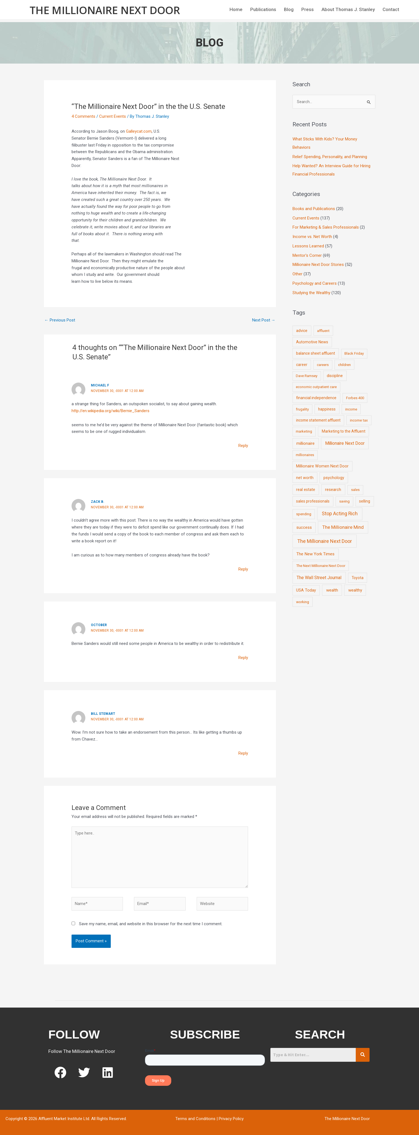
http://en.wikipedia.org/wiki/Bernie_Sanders (110, 410)
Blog (289, 9)
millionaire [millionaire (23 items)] (305, 443)
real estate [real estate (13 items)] (305, 489)
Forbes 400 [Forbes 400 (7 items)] (355, 398)
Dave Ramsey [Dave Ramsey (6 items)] (306, 376)
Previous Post (59, 320)
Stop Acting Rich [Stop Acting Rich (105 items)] (340, 513)
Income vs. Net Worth (312, 236)
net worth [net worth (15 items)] (304, 477)
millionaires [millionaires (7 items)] (305, 455)
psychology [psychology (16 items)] (333, 477)
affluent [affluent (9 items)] (323, 330)
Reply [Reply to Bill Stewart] (243, 753)
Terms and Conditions (195, 1118)
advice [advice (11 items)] (301, 330)
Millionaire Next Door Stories (318, 264)
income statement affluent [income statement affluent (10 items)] (318, 420)
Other (297, 273)
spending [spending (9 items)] (303, 514)
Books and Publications (313, 208)
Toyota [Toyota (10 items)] (357, 578)
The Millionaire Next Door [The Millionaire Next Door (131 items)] (324, 541)
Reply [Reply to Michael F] (243, 445)
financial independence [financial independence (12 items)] (316, 398)
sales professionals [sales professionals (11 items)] (313, 501)
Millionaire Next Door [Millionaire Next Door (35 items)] (345, 443)
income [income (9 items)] (351, 409)
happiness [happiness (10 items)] (327, 409)
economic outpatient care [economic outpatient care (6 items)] (316, 387)
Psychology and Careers (314, 283)
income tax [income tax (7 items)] (359, 420)
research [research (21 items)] (333, 489)
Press (307, 9)
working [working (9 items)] (302, 602)
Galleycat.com (139, 131)
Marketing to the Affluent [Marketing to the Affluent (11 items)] (343, 431)
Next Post (263, 320)
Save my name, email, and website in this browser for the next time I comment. (150, 923)
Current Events (112, 116)
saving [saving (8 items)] (344, 501)
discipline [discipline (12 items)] (335, 375)
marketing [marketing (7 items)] (304, 431)
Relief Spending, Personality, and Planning (329, 156)
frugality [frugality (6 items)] (302, 409)
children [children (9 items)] (344, 364)
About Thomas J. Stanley (348, 9)
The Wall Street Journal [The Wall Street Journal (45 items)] (319, 577)
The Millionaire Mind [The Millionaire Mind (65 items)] (343, 527)
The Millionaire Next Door (105, 10)
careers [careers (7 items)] (323, 365)
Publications (263, 9)
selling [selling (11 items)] (364, 501)
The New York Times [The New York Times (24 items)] (315, 553)
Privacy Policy (231, 1118)
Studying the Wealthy (311, 292)
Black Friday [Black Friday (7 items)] (354, 353)
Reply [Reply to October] (243, 657)
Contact (391, 9)
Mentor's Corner (307, 255)
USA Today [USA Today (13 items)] (306, 590)
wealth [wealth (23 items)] (332, 590)
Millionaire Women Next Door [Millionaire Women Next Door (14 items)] (322, 466)
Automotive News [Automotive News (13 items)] (312, 342)
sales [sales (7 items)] (355, 490)
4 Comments (83, 116)
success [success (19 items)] (304, 527)
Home (236, 9)
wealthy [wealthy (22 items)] (355, 590)
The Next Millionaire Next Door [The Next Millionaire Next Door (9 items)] (320, 565)
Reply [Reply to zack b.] (243, 569)
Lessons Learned (308, 246)
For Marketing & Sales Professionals (325, 227)
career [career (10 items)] (301, 364)
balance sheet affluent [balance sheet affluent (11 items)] (315, 353)
